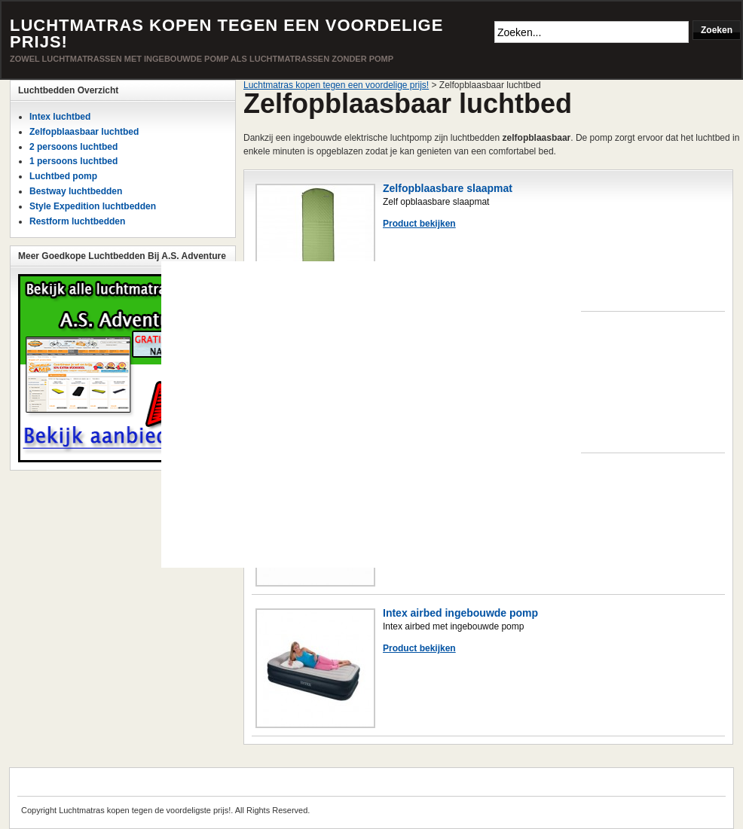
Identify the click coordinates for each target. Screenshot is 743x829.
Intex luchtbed (59, 116)
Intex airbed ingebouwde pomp (460, 613)
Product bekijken (419, 223)
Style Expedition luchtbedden (92, 206)
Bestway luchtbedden (75, 191)
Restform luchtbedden (77, 221)
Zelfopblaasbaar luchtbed (84, 131)
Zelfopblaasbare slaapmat (447, 188)
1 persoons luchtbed (73, 161)
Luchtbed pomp (63, 176)
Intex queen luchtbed (435, 471)
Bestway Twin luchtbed (441, 330)
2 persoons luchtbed (73, 147)
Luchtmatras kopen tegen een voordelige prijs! (226, 33)
